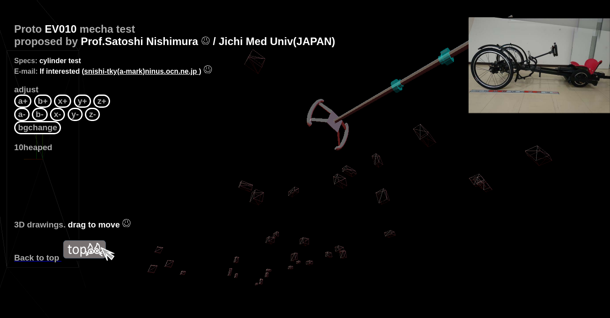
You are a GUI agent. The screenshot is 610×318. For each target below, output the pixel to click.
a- (22, 114)
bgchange (37, 127)
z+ (101, 101)
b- (40, 114)
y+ (82, 101)
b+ (43, 101)
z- (92, 114)
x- (57, 114)
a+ (22, 101)
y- (75, 114)
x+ (62, 101)
